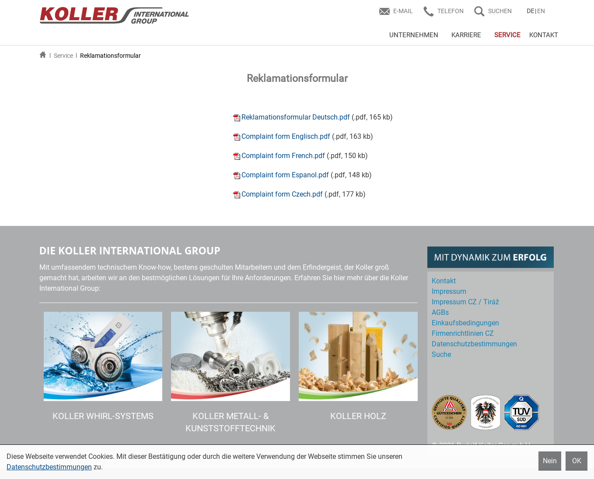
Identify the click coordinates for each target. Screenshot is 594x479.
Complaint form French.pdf (283, 155)
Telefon (450, 10)
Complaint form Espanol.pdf (285, 175)
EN (541, 10)
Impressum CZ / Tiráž (465, 302)
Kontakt (444, 281)
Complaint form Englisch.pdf (285, 136)
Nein (550, 461)
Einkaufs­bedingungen (465, 323)
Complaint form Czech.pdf (282, 194)
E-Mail (403, 10)
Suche (441, 354)
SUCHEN (500, 10)
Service (63, 55)
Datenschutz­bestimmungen (474, 344)
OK (576, 461)
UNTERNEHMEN (413, 35)
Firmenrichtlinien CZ (463, 333)
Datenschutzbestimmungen (49, 467)
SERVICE (507, 35)
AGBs (440, 312)
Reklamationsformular (110, 55)
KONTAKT (543, 35)
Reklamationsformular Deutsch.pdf (295, 117)
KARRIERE (466, 35)
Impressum (449, 291)
